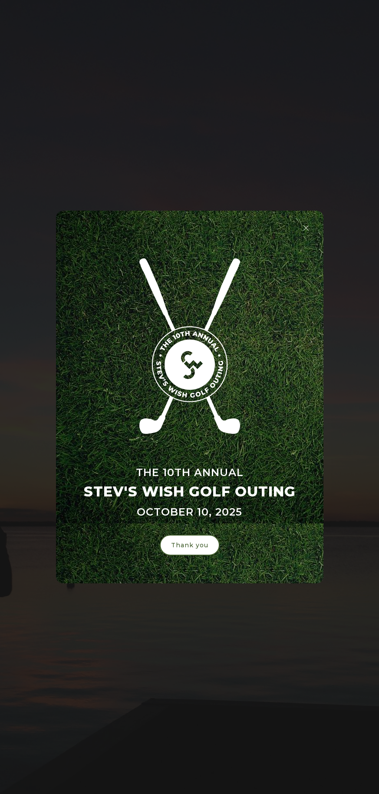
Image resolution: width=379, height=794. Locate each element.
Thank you (189, 545)
